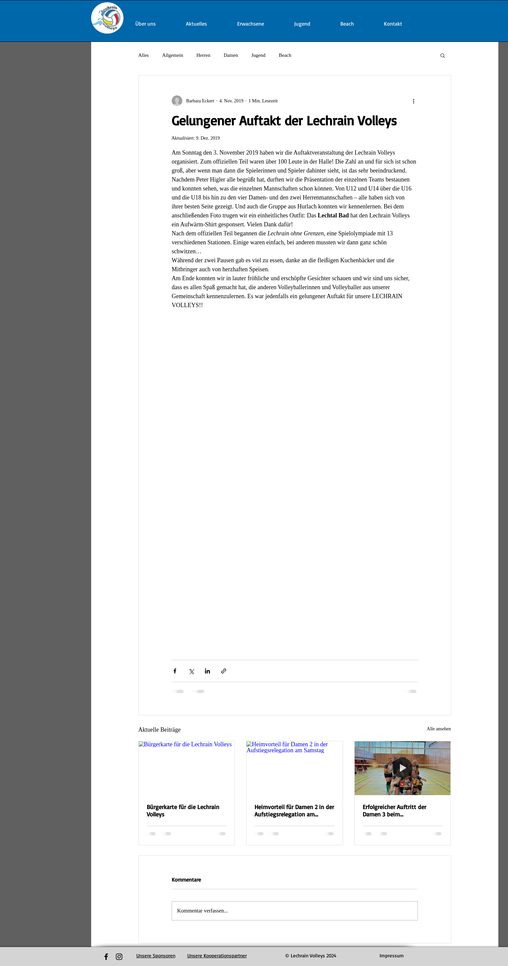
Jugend (258, 55)
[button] (442, 55)
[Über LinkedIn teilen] (207, 671)
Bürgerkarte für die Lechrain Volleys (183, 810)
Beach (285, 55)
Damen (231, 55)
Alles (143, 55)
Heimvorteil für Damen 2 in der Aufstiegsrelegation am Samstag (294, 810)
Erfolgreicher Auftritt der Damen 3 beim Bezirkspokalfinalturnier (394, 810)
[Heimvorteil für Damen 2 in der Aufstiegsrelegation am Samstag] (295, 768)
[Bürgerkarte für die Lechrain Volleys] (187, 768)
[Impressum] (392, 955)
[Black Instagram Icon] (119, 956)
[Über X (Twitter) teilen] (191, 671)
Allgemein (172, 55)
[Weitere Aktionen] (414, 101)
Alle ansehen (439, 728)
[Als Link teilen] (224, 671)
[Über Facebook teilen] (175, 671)
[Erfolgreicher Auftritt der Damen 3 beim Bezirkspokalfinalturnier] (403, 768)
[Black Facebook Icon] (106, 956)
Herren (204, 55)
